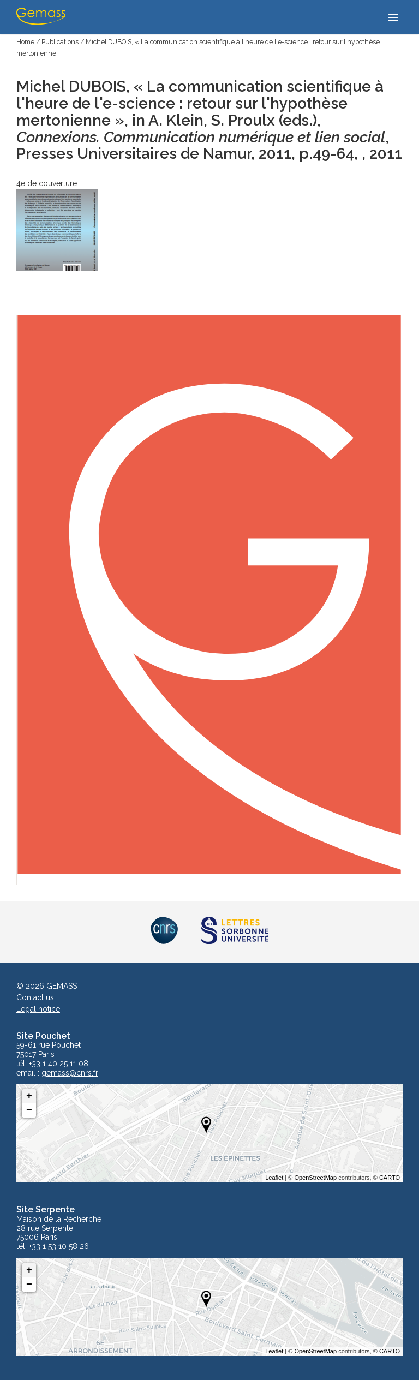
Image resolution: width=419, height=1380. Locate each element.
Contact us (35, 997)
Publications (60, 42)
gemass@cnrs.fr (69, 1073)
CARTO (389, 1177)
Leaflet (274, 1177)
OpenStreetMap (315, 1177)
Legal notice (38, 1009)
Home (25, 42)
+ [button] (29, 1096)
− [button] (29, 1110)
